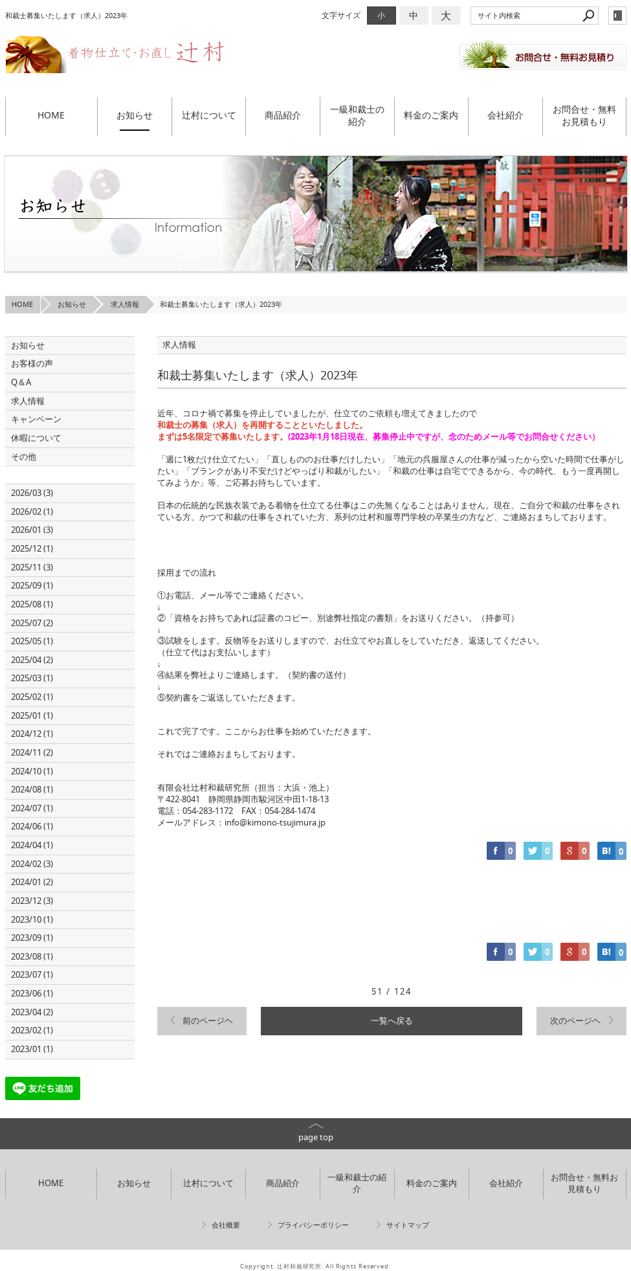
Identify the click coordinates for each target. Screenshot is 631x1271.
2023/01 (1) (32, 1049)
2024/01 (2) (32, 882)
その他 (28, 456)
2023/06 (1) (32, 993)
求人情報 (28, 401)
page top (315, 1137)
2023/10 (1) (32, 919)
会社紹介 (505, 115)
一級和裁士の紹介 (357, 116)
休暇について (36, 438)
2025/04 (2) (32, 660)
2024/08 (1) (32, 789)
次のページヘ (575, 1020)
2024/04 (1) (32, 845)
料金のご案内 (431, 115)
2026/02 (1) (32, 511)
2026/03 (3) (32, 493)
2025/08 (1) (32, 604)
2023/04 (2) (32, 1012)
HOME (51, 115)
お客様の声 (32, 363)
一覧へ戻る (392, 1020)
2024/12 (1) (32, 733)
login (617, 15)
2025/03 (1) (32, 678)
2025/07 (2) (32, 623)
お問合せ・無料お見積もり (584, 116)
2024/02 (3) (32, 864)
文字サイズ (341, 15)
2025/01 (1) (32, 715)
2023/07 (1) (32, 974)
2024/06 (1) (32, 826)
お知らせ (134, 115)
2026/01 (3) (32, 529)
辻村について (209, 115)
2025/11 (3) (32, 567)
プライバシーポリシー (313, 1225)
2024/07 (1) (32, 808)
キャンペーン (36, 419)
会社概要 (226, 1225)
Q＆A (21, 382)
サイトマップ (407, 1225)
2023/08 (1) (32, 956)
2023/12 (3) (32, 900)
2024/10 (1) (32, 771)
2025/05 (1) (32, 641)
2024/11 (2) (32, 752)
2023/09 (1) (32, 937)
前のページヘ (208, 1020)
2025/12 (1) (32, 548)
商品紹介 (283, 115)
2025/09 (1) (32, 585)
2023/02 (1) (32, 1030)
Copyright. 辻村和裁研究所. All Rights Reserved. (315, 1266)
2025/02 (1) (32, 697)
